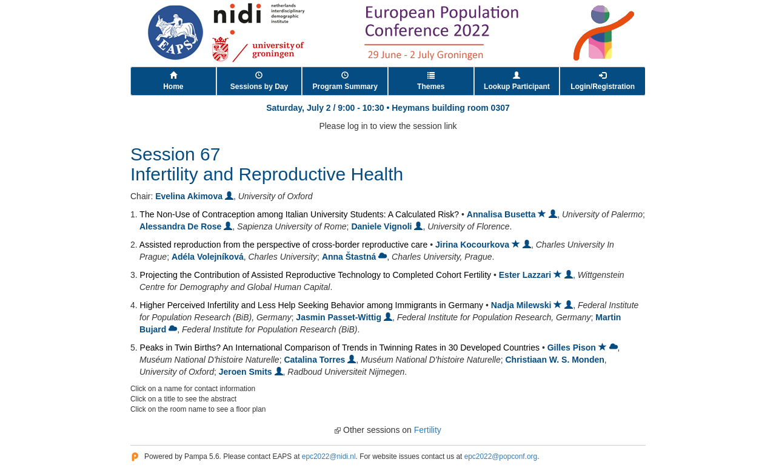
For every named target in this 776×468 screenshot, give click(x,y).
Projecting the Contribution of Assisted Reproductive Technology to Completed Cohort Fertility (316, 275)
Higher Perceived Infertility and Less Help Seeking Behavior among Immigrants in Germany (312, 305)
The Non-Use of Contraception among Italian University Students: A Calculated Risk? (299, 214)
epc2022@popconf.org (501, 456)
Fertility (427, 430)
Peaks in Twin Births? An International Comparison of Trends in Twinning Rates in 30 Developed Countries (340, 347)
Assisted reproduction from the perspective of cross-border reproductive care (283, 244)
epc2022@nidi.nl (329, 456)
